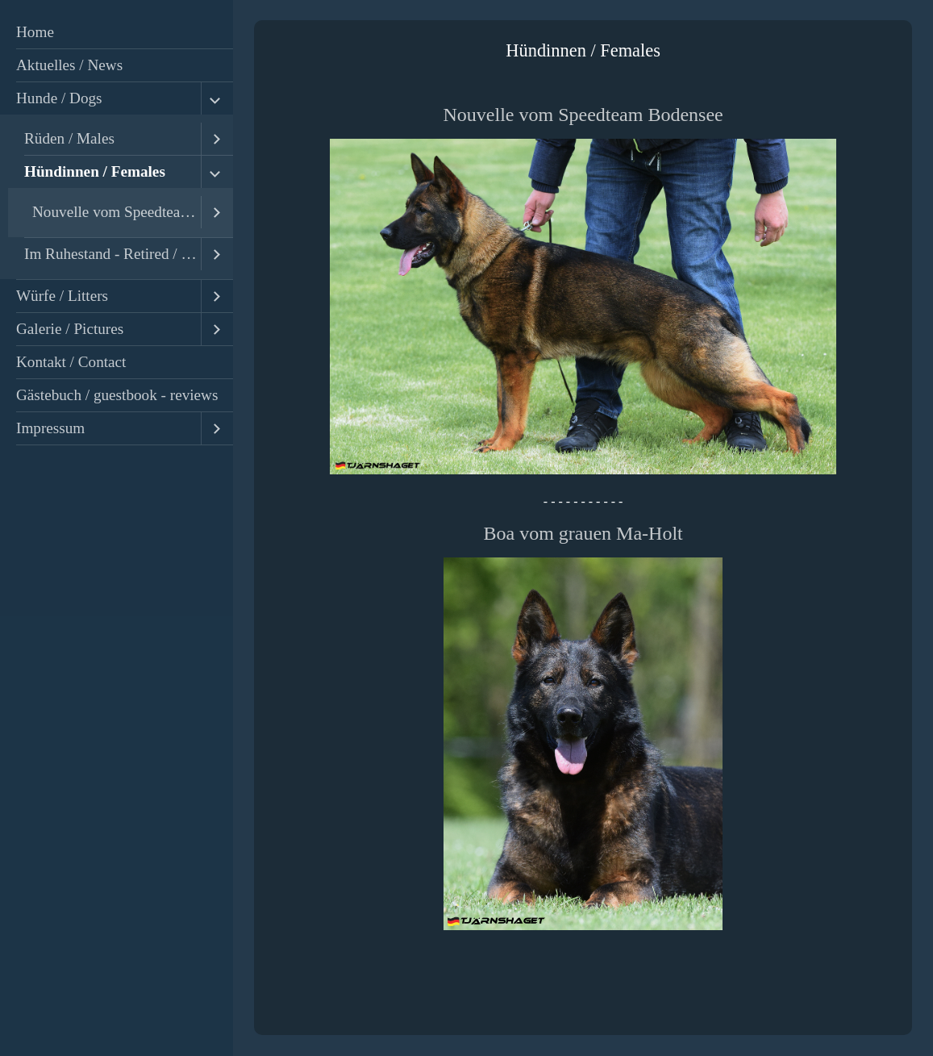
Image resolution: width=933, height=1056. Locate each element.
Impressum (50, 427)
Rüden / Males (69, 138)
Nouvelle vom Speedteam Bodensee (116, 211)
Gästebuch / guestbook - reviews (117, 394)
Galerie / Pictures (69, 328)
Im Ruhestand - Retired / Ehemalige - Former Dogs (112, 253)
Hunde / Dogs (59, 98)
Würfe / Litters (62, 295)
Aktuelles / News (69, 64)
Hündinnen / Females (94, 171)
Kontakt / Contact (71, 361)
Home (35, 31)
